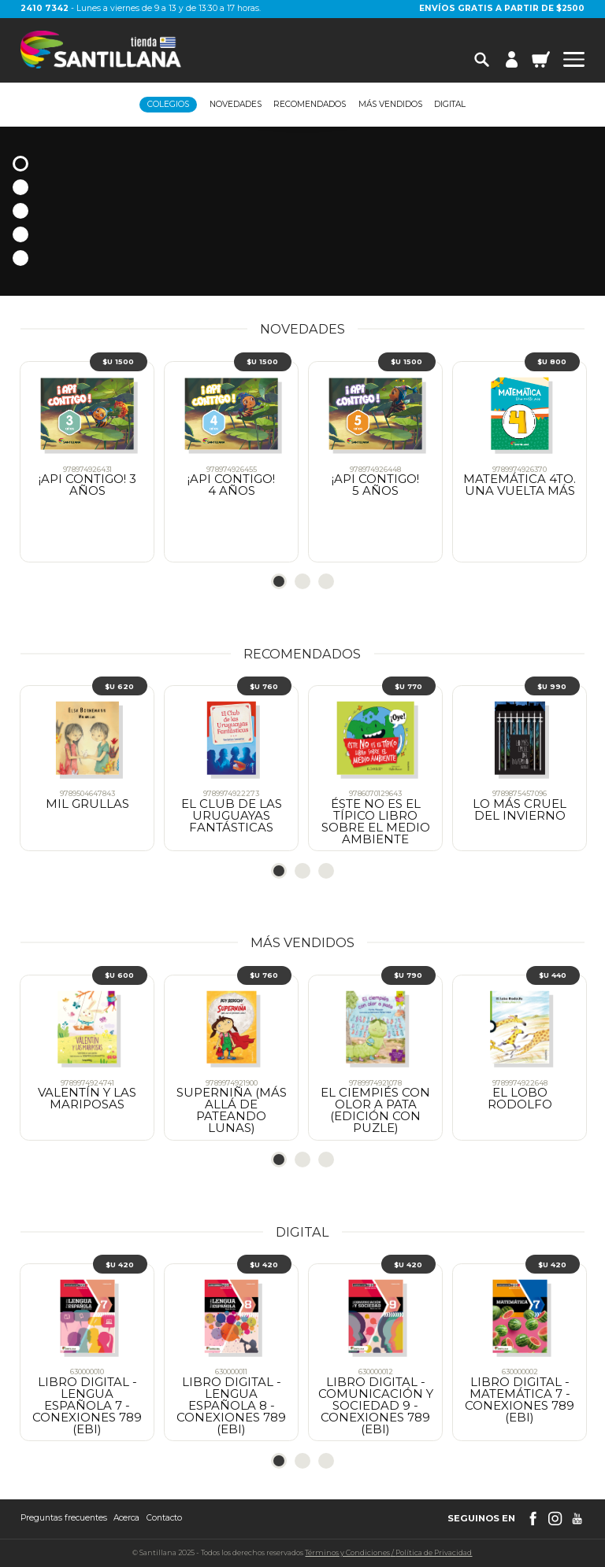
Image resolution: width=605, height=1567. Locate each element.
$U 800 (551, 361)
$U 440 (552, 975)
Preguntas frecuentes (63, 1518)
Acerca (126, 1518)
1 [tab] (20, 163)
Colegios (168, 104)
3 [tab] (20, 211)
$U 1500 (118, 361)
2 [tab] (20, 187)
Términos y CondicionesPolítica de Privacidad (388, 1552)
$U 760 (264, 686)
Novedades (236, 105)
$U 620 (119, 686)
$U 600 (119, 975)
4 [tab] (20, 234)
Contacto (164, 1518)
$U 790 (408, 975)
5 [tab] (20, 258)
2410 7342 (44, 8)
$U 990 (551, 686)
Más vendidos (390, 105)
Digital (450, 105)
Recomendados (309, 105)
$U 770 (408, 686)
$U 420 (120, 1264)
